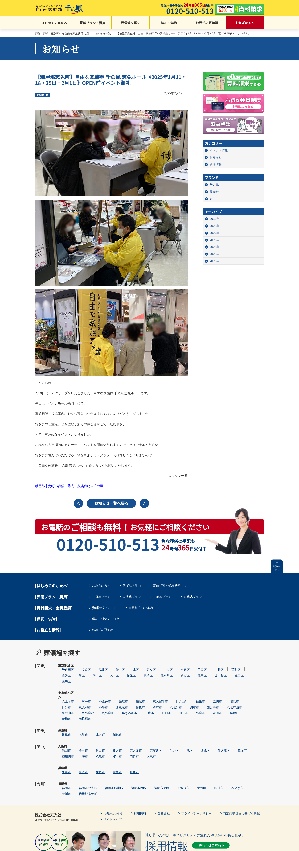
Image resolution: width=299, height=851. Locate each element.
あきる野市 (141, 700)
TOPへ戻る (277, 568)
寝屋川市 (79, 734)
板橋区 (159, 671)
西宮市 (77, 746)
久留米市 (195, 758)
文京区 (97, 665)
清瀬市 (228, 700)
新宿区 (196, 671)
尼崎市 (111, 746)
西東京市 (133, 694)
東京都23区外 (63, 690)
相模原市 (96, 706)
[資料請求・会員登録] (53, 608)
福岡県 (62, 758)
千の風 (214, 184)
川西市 (145, 746)
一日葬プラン (101, 596)
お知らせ (42, 95)
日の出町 (193, 688)
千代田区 (79, 665)
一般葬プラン (162, 596)
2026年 (214, 261)
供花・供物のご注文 (106, 618)
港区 (93, 671)
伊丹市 (94, 746)
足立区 (162, 665)
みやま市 (249, 758)
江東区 (213, 671)
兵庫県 (62, 746)
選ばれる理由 (132, 585)
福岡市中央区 (99, 758)
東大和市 (96, 694)
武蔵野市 (187, 694)
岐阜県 (62, 717)
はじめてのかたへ (54, 23)
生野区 (185, 729)
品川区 (114, 665)
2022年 (214, 233)
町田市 (177, 700)
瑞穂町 (245, 700)
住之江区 (235, 729)
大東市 (162, 734)
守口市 (128, 734)
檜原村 (151, 694)
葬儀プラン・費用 (92, 23)
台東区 (196, 665)
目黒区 (213, 665)
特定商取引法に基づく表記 (241, 783)
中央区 (179, 665)
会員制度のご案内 (141, 607)
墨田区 (108, 671)
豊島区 (250, 671)
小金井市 (116, 688)
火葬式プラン (193, 596)
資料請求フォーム (104, 607)
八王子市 (79, 688)
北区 (147, 665)
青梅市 (77, 706)
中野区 (230, 665)
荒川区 (247, 665)
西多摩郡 (99, 700)
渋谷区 (131, 665)
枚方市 (128, 729)
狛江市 (134, 688)
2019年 (214, 218)
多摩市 (211, 700)
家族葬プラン (132, 596)
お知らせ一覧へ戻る (111, 503)
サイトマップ (112, 789)
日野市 (77, 694)
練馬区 (77, 677)
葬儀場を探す (130, 23)
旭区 (201, 729)
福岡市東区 (173, 758)
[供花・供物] (46, 619)
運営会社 (164, 783)
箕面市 (253, 729)
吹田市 (111, 729)
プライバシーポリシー (196, 783)
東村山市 (79, 700)
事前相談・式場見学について (173, 585)
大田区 (125, 671)
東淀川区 (167, 729)
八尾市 (111, 734)
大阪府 (62, 729)
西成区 (216, 729)
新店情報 (216, 164)
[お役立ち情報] (48, 630)
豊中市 (94, 729)
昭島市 (245, 688)
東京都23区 (62, 667)
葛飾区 (77, 671)
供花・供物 (169, 23)
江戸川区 (178, 671)
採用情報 (140, 783)
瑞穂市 (128, 717)
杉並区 (142, 671)
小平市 (114, 694)
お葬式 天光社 (112, 783)
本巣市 (94, 717)
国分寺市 (224, 694)
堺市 (96, 734)
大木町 (213, 758)
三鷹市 (161, 700)
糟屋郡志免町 (99, 764)
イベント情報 (219, 150)
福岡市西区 (150, 758)
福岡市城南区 (125, 758)
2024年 (214, 247)
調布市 (205, 694)
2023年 (214, 240)
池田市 (77, 729)
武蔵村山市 (245, 694)
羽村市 (168, 694)
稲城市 (151, 688)
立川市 (228, 688)
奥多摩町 (119, 700)
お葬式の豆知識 (206, 23)
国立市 (194, 700)
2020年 (214, 226)
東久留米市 (171, 688)
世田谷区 (232, 671)
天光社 (214, 191)
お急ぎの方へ (245, 23)
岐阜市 (77, 717)
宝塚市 (128, 746)
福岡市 (77, 758)
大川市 (77, 764)
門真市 (145, 734)
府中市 (97, 688)
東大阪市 (147, 729)
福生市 (211, 688)
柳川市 (230, 758)
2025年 (214, 254)
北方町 (111, 717)
